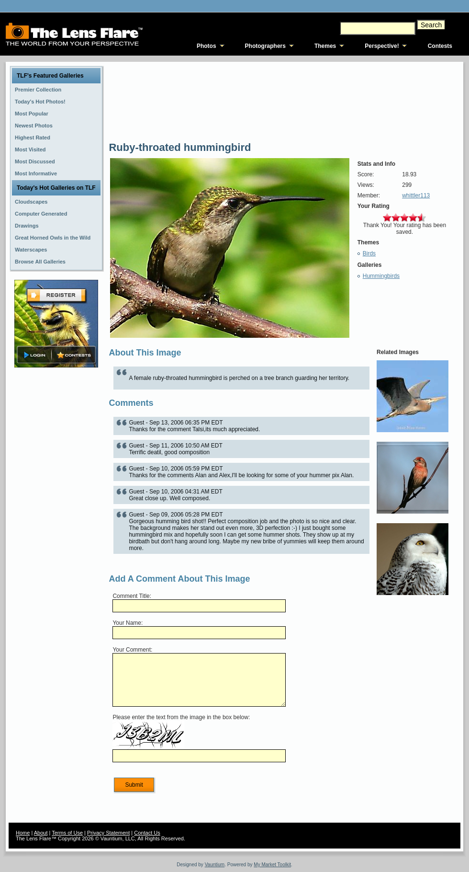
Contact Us (147, 833)
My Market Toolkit (272, 864)
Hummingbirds (381, 276)
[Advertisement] (56, 521)
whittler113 (416, 195)
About (41, 833)
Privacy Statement (108, 833)
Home (23, 833)
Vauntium (215, 864)
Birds (369, 253)
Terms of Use (67, 833)
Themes (325, 46)
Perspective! (382, 46)
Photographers (265, 46)
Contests (440, 46)
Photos (206, 46)
